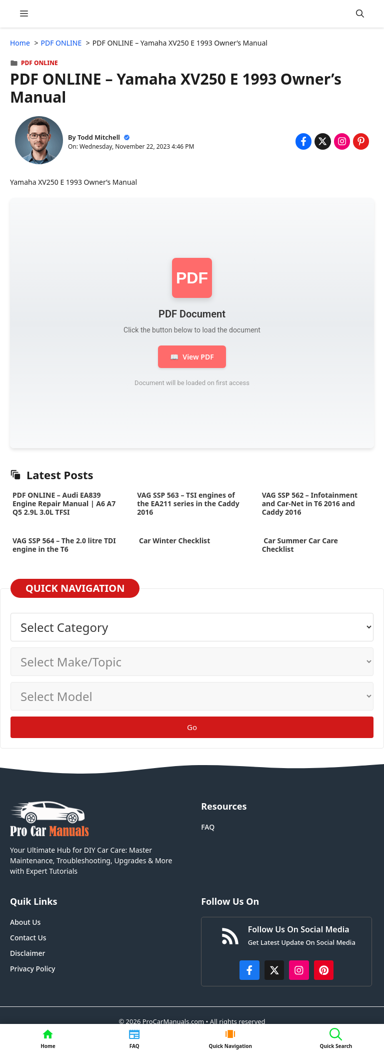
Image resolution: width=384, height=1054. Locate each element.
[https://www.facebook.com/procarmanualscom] (250, 970)
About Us (25, 922)
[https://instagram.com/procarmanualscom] (299, 970)
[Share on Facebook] (304, 141)
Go (192, 727)
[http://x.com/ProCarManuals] (274, 970)
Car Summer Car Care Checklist (300, 545)
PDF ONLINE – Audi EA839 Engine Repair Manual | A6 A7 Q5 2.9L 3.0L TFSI (64, 503)
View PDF (192, 357)
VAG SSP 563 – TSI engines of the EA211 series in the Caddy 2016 (188, 503)
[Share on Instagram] (342, 141)
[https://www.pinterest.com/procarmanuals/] (324, 970)
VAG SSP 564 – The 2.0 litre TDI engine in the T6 (64, 545)
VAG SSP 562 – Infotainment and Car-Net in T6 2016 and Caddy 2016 (310, 503)
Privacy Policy (32, 968)
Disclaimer (27, 953)
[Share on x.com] (322, 141)
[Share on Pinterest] (361, 141)
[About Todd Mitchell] (39, 141)
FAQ (207, 827)
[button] (360, 14)
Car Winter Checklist (173, 540)
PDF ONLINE (39, 63)
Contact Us (28, 937)
